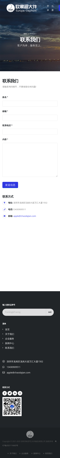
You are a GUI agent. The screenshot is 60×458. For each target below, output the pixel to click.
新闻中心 (9, 343)
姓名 (4, 97)
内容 (4, 139)
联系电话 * (7, 125)
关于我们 (9, 333)
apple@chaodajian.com (24, 216)
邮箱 (4, 111)
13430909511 (13, 366)
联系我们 (9, 347)
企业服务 (9, 338)
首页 (25, 34)
